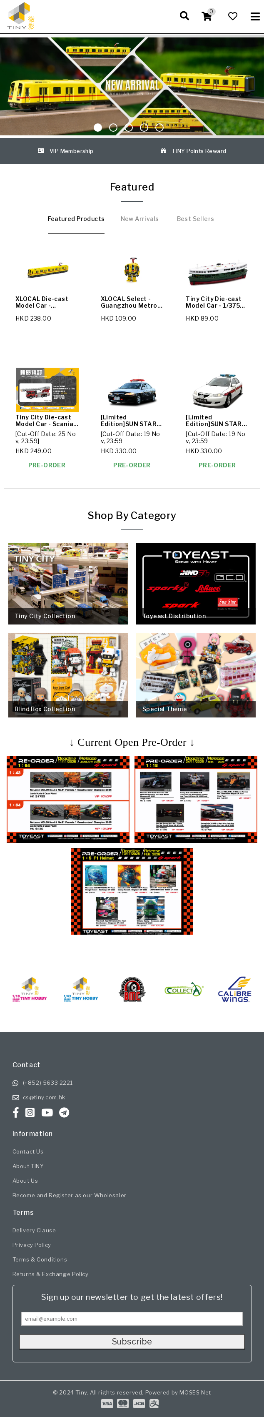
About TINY (28, 1166)
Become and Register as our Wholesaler (69, 1195)
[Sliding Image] (132, 86)
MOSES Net (195, 1392)
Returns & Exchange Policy (50, 1274)
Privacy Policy (31, 1244)
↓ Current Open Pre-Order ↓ (132, 742)
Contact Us (28, 1151)
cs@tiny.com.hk (44, 1097)
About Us (25, 1180)
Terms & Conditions (39, 1259)
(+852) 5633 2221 (48, 1082)
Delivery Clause (34, 1230)
